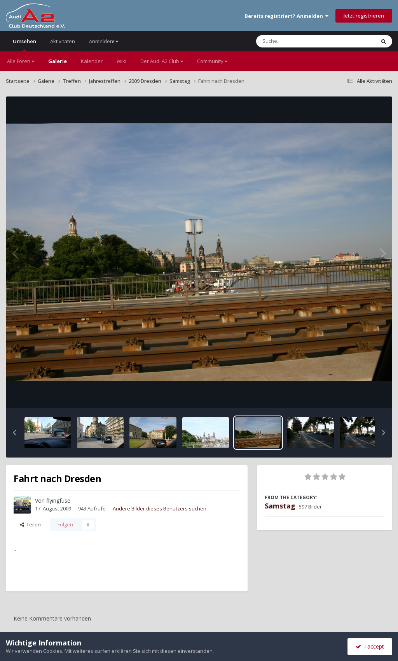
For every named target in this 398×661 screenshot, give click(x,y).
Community (212, 61)
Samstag (280, 505)
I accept (370, 646)
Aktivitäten (62, 41)
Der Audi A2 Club (161, 61)
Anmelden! (103, 41)
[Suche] (300, 41)
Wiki (121, 61)
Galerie (57, 61)
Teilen (30, 524)
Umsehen (24, 44)
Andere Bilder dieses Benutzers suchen (159, 508)
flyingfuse (58, 500)
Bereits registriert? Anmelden (286, 15)
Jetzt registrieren (364, 15)
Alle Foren (20, 61)
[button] (14, 432)
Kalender (92, 61)
